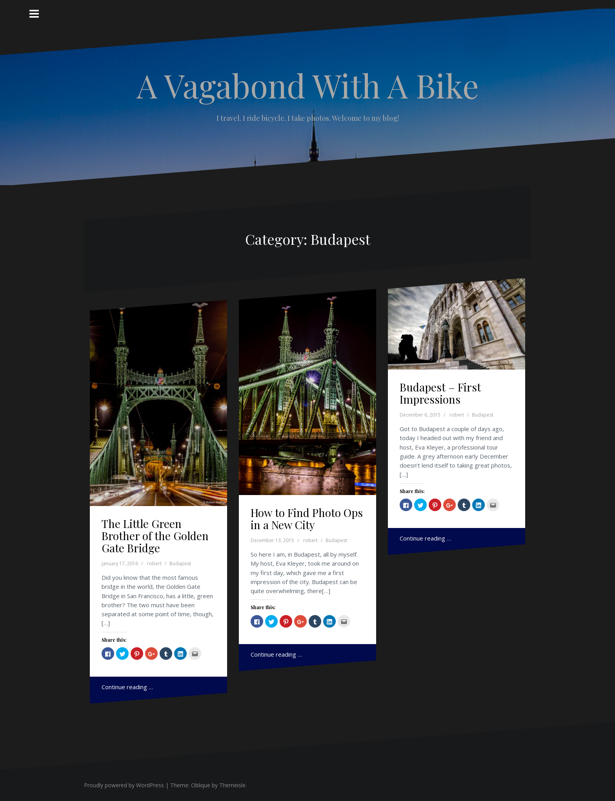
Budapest (180, 563)
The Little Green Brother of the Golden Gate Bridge (155, 535)
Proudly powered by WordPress (124, 785)
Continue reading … (127, 687)
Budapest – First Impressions (440, 393)
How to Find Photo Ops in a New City (307, 518)
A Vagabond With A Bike (307, 85)
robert (154, 563)
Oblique (200, 785)
